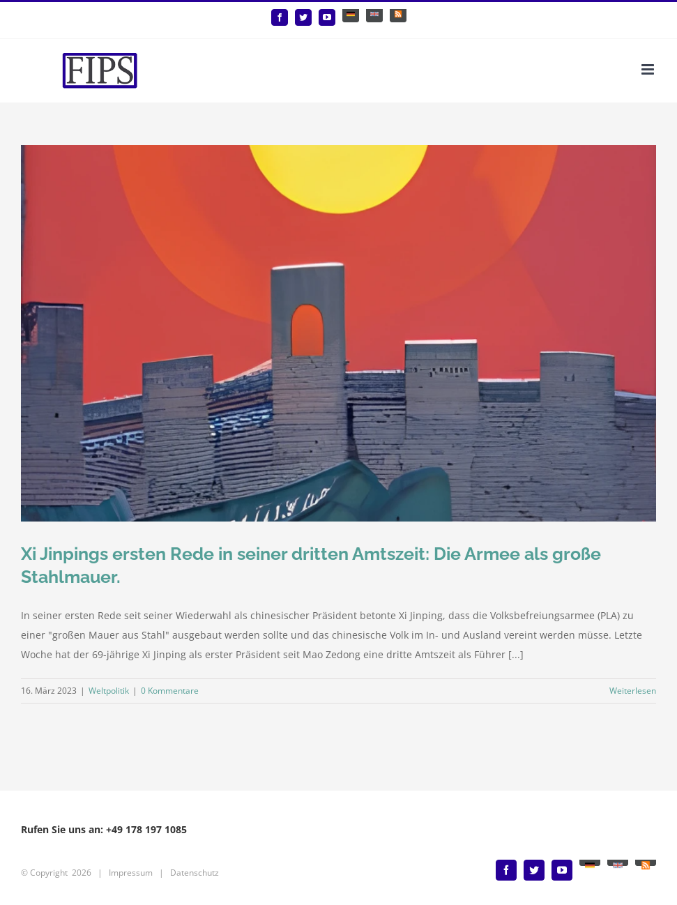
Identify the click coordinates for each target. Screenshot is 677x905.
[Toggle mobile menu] (648, 69)
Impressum (131, 873)
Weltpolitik (109, 691)
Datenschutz (194, 873)
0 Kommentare (170, 691)
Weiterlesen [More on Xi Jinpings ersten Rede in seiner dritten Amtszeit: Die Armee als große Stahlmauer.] (632, 691)
